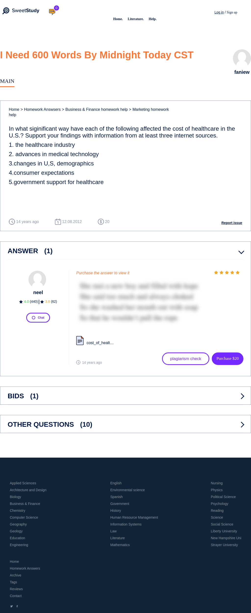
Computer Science (24, 517)
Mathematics (120, 545)
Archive (15, 575)
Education (17, 538)
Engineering (19, 545)
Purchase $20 (227, 358)
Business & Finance (25, 504)
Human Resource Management (134, 517)
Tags (13, 582)
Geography (18, 524)
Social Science (222, 524)
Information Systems (126, 524)
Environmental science (127, 490)
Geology (16, 531)
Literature (117, 538)
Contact (16, 596)
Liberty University (224, 531)
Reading (217, 511)
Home (14, 109)
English (116, 483)
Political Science (223, 497)
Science (217, 517)
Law (113, 531)
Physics (217, 490)
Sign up (232, 12)
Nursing (217, 483)
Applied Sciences (23, 483)
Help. (152, 19)
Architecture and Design (28, 490)
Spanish (116, 497)
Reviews (16, 589)
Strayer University (224, 545)
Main (7, 81)
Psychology (219, 504)
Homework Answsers (41, 109)
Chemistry (17, 511)
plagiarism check (185, 358)
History (115, 511)
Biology (15, 497)
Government (119, 504)
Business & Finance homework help (95, 109)
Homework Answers (25, 568)
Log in (219, 12)
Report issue (231, 223)
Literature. (136, 19)
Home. (118, 19)
